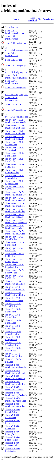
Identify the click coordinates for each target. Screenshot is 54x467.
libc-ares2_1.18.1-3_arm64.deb (13, 310)
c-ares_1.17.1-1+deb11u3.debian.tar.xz (15, 32)
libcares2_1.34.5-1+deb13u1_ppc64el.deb (16, 394)
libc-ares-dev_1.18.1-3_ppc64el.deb (14, 182)
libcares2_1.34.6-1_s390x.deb (12, 449)
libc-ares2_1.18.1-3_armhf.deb (13, 321)
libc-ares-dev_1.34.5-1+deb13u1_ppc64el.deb (16, 221)
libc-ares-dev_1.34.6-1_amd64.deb (14, 238)
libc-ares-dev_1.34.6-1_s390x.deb (14, 277)
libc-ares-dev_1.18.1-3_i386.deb (14, 165)
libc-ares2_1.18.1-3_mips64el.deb (13, 332)
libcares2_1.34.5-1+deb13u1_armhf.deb (15, 382)
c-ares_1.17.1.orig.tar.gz (15, 43)
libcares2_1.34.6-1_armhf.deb (12, 421)
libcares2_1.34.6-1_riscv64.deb (12, 444)
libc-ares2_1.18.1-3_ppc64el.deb (13, 343)
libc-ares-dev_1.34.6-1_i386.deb (14, 254)
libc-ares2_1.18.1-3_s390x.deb (13, 349)
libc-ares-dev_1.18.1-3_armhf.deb (14, 160)
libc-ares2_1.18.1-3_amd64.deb (13, 304)
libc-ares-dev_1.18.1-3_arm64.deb (14, 148)
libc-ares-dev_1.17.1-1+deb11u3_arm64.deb (15, 126)
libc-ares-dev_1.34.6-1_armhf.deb (14, 249)
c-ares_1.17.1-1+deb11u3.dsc (11, 37)
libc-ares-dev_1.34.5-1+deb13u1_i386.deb (14, 215)
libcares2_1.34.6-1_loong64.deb (12, 433)
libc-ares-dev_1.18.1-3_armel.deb (14, 154)
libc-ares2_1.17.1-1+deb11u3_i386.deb (14, 299)
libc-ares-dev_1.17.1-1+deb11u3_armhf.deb (15, 132)
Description (48, 19)
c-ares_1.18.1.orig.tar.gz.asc (16, 71)
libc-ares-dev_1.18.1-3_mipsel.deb (14, 176)
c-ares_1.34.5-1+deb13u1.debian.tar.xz (16, 76)
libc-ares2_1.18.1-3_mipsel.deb (13, 338)
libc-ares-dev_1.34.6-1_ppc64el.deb (14, 265)
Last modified (32, 19)
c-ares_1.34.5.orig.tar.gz (15, 87)
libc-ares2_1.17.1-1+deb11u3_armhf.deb (15, 293)
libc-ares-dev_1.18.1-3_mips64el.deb (14, 171)
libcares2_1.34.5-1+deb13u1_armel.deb (15, 377)
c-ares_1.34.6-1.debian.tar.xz (11, 98)
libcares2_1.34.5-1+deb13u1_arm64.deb (15, 371)
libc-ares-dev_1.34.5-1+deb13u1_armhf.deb (15, 210)
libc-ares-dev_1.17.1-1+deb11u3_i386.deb (14, 137)
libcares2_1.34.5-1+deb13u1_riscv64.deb (15, 399)
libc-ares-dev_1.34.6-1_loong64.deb (14, 260)
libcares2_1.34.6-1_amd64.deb (12, 410)
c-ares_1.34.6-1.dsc (13, 104)
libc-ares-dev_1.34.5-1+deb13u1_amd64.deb (15, 193)
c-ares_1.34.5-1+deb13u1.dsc (11, 82)
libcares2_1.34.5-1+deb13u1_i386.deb (14, 388)
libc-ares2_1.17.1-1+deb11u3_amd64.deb (15, 282)
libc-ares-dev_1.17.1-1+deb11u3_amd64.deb (15, 121)
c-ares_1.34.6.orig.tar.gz (15, 110)
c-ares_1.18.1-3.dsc (13, 60)
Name (16, 19)
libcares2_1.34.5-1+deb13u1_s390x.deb (15, 405)
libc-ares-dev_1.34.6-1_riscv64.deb (14, 271)
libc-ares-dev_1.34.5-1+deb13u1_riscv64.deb (15, 226)
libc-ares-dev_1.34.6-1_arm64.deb (14, 243)
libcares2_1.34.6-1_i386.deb (12, 427)
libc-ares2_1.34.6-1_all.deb (13, 360)
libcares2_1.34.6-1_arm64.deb (12, 416)
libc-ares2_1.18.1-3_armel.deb (13, 316)
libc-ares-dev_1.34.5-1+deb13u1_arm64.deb (15, 199)
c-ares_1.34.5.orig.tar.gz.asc (16, 93)
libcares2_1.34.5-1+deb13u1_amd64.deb (15, 366)
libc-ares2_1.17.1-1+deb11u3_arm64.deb (15, 288)
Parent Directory (12, 27)
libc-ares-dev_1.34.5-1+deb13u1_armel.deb (15, 204)
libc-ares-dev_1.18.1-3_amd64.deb (14, 143)
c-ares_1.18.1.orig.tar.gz (15, 65)
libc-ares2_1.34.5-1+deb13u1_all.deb (13, 355)
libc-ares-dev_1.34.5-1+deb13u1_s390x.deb (15, 232)
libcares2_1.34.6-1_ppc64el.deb (12, 438)
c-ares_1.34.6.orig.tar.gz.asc (16, 115)
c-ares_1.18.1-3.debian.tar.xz (11, 54)
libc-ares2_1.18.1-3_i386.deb (13, 327)
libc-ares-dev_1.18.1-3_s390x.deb (14, 187)
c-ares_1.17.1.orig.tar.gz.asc (16, 48)
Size (40, 19)
